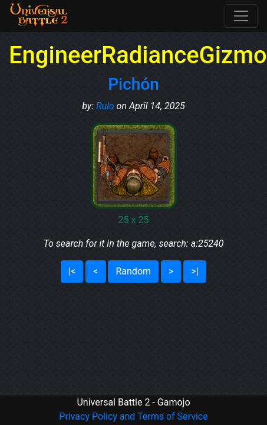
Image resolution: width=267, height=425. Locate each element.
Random (133, 271)
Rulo (105, 106)
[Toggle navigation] (241, 16)
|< (71, 271)
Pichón (133, 84)
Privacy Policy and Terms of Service (133, 416)
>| (194, 271)
